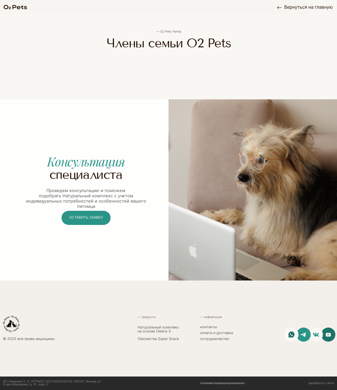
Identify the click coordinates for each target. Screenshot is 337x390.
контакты (208, 327)
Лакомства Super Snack (158, 339)
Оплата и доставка (216, 333)
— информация (211, 317)
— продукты (147, 317)
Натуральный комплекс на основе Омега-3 (158, 329)
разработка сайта (321, 383)
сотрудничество (214, 339)
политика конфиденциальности (222, 383)
